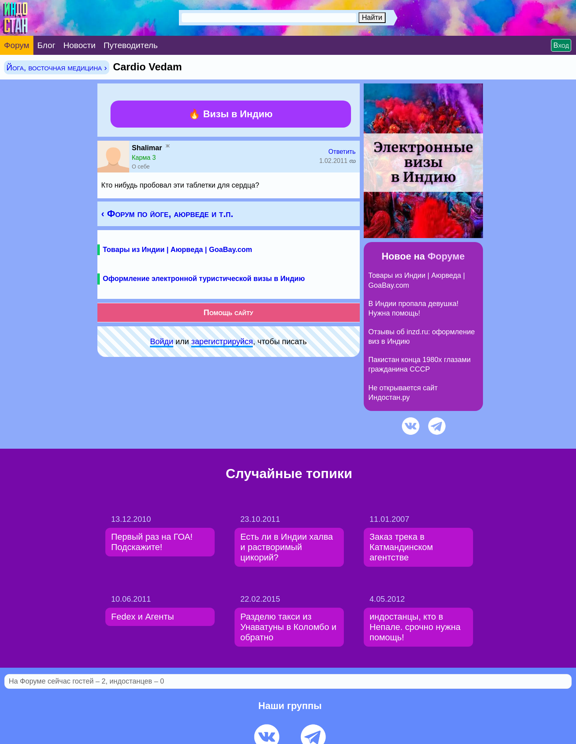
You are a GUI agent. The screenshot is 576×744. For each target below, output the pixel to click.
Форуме (446, 256)
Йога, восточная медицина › (56, 67)
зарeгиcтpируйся (222, 341)
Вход (561, 45)
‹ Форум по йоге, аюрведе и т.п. (167, 213)
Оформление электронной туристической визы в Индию (204, 279)
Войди (161, 341)
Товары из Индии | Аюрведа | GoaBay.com (177, 250)
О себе (141, 166)
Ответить (341, 151)
